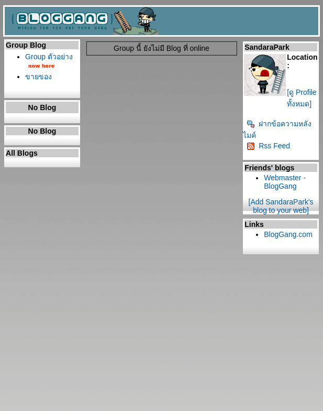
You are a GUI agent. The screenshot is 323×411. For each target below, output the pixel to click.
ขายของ (38, 76)
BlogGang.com (288, 234)
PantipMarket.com (65, 407)
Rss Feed (268, 146)
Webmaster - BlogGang (285, 182)
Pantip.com (19, 407)
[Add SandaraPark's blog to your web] (281, 206)
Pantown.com (115, 407)
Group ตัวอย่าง (49, 56)
